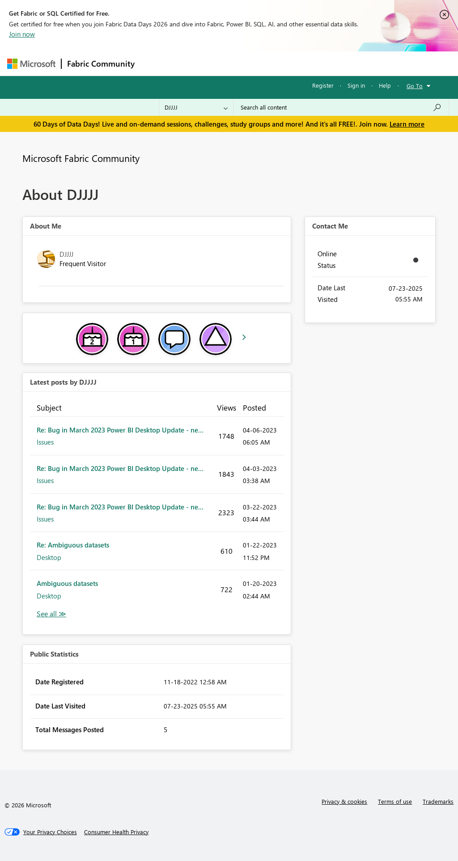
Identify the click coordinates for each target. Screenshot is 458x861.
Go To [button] (415, 85)
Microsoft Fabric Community (81, 158)
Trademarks (438, 801)
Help (385, 85)
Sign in (356, 85)
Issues (45, 441)
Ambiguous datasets (67, 583)
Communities (271, 63)
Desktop (49, 557)
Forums (155, 63)
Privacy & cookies (344, 801)
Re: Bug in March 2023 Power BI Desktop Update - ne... (120, 429)
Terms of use (395, 801)
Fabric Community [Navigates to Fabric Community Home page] (101, 63)
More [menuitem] (341, 63)
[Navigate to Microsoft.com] (31, 64)
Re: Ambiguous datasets (73, 544)
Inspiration (194, 63)
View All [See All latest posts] (51, 614)
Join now (22, 34)
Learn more (407, 123)
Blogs (311, 63)
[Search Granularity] (196, 107)
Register (323, 85)
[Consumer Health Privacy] (116, 832)
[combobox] (341, 107)
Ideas (231, 63)
